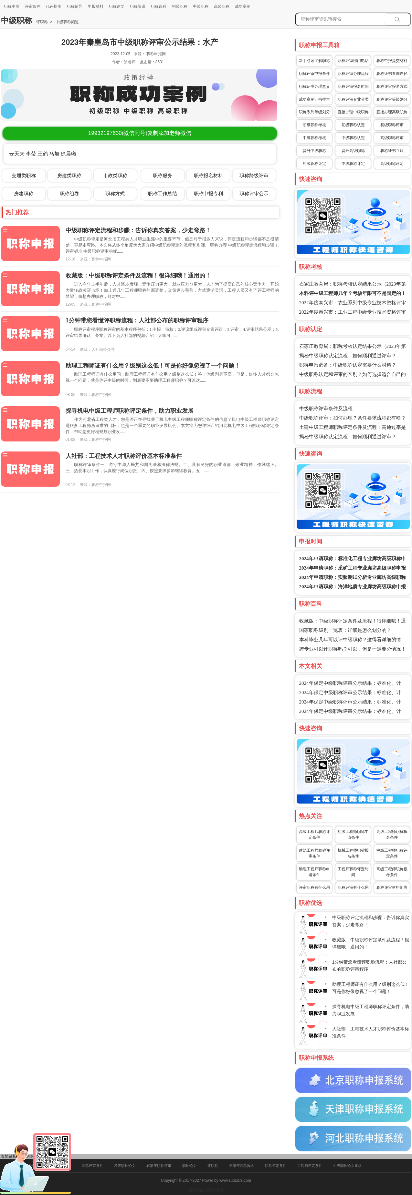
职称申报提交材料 (391, 60)
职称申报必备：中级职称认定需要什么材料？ (347, 365)
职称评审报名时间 (353, 86)
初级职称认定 (353, 125)
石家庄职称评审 (158, 1166)
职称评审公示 (254, 193)
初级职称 (179, 6)
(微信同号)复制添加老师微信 (139, 133)
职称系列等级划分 (314, 112)
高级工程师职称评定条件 (314, 834)
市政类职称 (115, 175)
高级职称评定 (392, 163)
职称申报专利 (208, 193)
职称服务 (162, 175)
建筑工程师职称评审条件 (314, 853)
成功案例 (242, 6)
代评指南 (53, 6)
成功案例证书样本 (314, 99)
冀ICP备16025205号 (206, 1190)
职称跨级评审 (254, 175)
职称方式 (115, 193)
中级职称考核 (314, 138)
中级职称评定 (353, 163)
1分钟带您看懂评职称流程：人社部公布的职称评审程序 (137, 320)
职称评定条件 (275, 1166)
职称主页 (11, 6)
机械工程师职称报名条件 (353, 853)
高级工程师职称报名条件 (391, 834)
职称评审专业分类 (353, 99)
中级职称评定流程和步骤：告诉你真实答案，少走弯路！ (138, 230)
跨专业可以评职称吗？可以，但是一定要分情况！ (352, 649)
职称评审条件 (92, 1166)
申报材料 (95, 6)
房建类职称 (69, 175)
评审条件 (32, 6)
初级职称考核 (314, 125)
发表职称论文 (124, 1166)
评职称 (42, 22)
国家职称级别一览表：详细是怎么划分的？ (345, 630)
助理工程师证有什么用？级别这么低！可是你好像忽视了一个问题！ (153, 365)
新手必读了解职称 (314, 60)
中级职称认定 (353, 138)
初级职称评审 (392, 125)
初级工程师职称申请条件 (353, 834)
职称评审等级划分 (391, 99)
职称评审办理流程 (353, 73)
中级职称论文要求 (347, 1166)
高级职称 (221, 6)
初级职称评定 (314, 163)
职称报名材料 (208, 175)
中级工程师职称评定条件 (391, 853)
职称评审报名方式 (391, 86)
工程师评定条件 (309, 1166)
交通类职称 (24, 175)
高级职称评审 (392, 138)
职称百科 (158, 6)
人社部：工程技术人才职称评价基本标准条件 (124, 456)
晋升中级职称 (314, 150)
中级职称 (200, 6)
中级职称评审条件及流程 (326, 408)
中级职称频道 (66, 22)
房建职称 (23, 193)
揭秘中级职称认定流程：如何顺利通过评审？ (347, 355)
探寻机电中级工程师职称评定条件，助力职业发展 (130, 411)
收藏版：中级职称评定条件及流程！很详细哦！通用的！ (138, 275)
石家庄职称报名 (241, 1166)
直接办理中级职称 (353, 112)
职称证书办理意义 (314, 86)
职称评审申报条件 (314, 73)
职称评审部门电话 (353, 60)
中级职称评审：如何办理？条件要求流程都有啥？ (352, 417)
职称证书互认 (392, 150)
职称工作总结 (162, 193)
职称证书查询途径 (391, 73)
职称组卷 (69, 193)
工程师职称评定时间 (353, 872)
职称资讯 (137, 6)
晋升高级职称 (353, 150)
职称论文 (116, 6)
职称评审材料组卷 (391, 887)
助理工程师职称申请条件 (314, 872)
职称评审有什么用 (353, 887)
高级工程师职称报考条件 (391, 872)
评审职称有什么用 (314, 887)
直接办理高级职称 (391, 112)
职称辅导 (74, 6)
